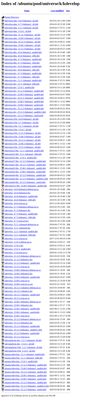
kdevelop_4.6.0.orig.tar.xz (16, 203)
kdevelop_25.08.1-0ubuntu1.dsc (19, 305)
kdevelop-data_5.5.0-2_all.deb (18, 31)
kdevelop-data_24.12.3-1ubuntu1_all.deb (22, 42)
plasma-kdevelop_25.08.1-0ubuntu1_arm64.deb (25, 379)
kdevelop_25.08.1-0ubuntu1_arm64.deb (22, 312)
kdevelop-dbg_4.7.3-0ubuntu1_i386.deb (22, 63)
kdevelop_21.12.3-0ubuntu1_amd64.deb (22, 263)
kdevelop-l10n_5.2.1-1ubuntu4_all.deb (21, 126)
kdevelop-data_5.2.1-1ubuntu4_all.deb (21, 28)
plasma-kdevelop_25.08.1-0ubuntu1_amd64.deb (26, 375)
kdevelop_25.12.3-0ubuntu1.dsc (19, 323)
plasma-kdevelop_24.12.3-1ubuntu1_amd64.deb (26, 372)
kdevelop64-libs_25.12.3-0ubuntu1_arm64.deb (25, 182)
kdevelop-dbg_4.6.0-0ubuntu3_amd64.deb (23, 52)
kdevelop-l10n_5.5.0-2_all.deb (18, 129)
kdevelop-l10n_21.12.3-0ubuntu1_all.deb (23, 133)
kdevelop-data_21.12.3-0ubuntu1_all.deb (22, 35)
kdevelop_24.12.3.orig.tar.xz (17, 298)
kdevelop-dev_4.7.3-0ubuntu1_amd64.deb (23, 73)
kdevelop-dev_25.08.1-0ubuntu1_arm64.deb (24, 105)
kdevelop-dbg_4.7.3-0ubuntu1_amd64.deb (23, 59)
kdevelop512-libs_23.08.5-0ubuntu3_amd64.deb (26, 186)
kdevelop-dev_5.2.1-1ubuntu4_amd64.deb (23, 80)
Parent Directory (12, 17)
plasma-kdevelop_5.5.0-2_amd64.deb (21, 361)
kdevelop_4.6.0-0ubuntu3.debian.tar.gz (22, 189)
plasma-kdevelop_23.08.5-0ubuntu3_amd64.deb (26, 368)
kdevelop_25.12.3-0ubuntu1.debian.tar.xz (23, 319)
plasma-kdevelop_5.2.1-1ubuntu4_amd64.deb (25, 354)
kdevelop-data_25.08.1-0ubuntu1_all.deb (22, 45)
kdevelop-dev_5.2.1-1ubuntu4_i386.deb (22, 84)
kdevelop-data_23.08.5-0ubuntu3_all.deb (22, 38)
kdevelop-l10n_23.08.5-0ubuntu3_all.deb (23, 137)
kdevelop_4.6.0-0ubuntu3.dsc (17, 193)
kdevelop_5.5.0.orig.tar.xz (16, 252)
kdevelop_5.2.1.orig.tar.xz (16, 238)
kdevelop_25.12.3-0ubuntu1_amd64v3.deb (23, 330)
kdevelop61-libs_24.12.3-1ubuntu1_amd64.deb (25, 165)
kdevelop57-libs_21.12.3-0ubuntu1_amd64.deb (25, 161)
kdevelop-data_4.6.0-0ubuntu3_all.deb (21, 21)
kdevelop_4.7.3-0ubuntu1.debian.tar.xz (22, 207)
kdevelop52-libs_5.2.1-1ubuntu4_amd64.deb (24, 151)
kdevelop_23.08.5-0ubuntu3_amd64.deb (22, 277)
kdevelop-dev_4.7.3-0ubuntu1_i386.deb (22, 77)
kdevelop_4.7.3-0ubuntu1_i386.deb (20, 217)
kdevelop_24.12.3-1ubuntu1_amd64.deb (22, 295)
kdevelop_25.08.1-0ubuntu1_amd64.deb (22, 309)
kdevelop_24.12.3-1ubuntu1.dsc (19, 291)
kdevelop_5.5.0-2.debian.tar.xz (18, 242)
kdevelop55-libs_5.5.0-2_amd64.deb (21, 158)
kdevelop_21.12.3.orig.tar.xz (17, 266)
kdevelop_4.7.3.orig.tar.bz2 (17, 221)
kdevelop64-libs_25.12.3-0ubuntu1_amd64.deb (25, 175)
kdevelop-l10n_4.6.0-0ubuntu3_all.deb (21, 119)
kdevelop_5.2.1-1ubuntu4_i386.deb (20, 235)
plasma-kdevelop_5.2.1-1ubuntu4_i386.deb (24, 358)
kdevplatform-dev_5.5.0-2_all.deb (19, 344)
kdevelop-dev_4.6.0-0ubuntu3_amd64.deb (23, 66)
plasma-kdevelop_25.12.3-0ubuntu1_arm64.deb (25, 389)
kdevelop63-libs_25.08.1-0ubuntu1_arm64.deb (25, 172)
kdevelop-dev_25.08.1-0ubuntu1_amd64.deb (24, 101)
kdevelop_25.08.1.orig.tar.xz (17, 316)
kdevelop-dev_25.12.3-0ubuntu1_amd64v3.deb (25, 112)
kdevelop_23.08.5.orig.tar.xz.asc (19, 284)
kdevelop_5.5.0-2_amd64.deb (18, 249)
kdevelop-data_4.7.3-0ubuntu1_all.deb (21, 24)
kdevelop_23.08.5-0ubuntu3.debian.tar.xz (23, 270)
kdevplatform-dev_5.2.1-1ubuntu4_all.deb (23, 340)
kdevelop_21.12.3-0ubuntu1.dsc (19, 259)
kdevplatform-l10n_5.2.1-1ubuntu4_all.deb (23, 347)
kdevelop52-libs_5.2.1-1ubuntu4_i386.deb (23, 154)
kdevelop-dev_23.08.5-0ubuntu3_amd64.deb (24, 94)
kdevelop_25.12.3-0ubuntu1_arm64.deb (22, 333)
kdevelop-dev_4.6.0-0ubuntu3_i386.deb (22, 70)
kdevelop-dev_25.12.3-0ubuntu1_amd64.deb (24, 108)
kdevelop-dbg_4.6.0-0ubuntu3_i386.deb (22, 56)
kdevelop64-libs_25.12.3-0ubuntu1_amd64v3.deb (26, 179)
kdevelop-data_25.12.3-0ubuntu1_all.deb (22, 49)
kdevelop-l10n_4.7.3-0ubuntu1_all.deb (21, 122)
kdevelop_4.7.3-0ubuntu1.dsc (17, 210)
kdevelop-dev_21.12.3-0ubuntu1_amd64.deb (24, 91)
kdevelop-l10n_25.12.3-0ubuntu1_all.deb (23, 147)
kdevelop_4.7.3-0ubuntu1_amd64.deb (21, 214)
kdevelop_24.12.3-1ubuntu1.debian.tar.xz (23, 288)
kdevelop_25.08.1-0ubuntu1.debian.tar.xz (23, 302)
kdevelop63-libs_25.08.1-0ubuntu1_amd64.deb (25, 168)
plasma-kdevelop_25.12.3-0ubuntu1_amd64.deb (26, 382)
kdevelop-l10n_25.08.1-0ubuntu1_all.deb (23, 144)
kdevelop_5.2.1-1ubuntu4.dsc (17, 228)
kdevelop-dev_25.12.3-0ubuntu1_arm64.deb (24, 115)
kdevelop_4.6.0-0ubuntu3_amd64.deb (21, 196)
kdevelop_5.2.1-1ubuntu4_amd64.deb (21, 231)
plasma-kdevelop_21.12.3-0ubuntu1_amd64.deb (26, 365)
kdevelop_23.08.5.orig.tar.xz (17, 281)
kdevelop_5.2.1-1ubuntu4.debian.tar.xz (22, 224)
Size (68, 11)
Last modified (57, 11)
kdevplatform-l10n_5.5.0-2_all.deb (20, 351)
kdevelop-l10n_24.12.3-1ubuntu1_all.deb (23, 140)
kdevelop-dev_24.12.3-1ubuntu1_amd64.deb (24, 98)
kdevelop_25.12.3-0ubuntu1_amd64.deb (22, 326)
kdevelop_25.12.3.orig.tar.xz (17, 337)
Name (27, 11)
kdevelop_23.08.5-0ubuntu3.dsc (19, 273)
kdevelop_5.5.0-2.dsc (14, 245)
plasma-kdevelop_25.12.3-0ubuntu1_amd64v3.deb (27, 386)
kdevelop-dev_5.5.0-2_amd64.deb (19, 87)
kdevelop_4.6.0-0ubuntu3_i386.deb (20, 200)
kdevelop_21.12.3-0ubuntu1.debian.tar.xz (23, 256)
